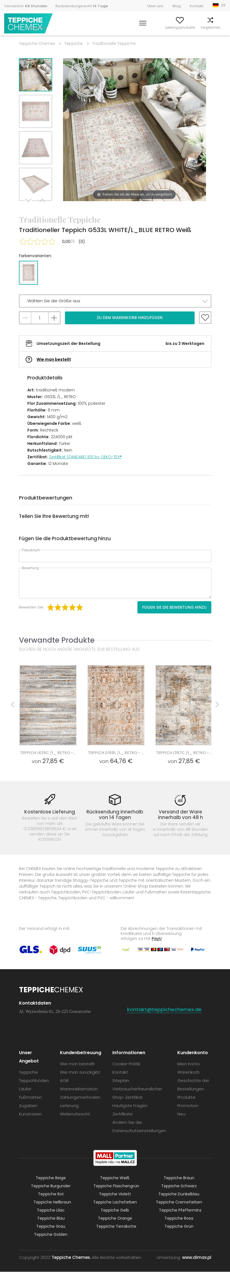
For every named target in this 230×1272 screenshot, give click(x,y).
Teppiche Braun (179, 1178)
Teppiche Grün (178, 1226)
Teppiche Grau (50, 1226)
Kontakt (197, 6)
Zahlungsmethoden (80, 1097)
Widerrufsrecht (75, 1114)
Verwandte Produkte (57, 640)
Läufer (25, 1089)
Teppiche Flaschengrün (116, 1186)
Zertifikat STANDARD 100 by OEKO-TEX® (85, 457)
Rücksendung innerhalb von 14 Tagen (114, 814)
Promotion (187, 1106)
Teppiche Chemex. (71, 1258)
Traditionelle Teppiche (114, 43)
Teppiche (73, 43)
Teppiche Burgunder (51, 1186)
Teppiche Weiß (115, 1178)
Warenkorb (216, 27)
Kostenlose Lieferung (49, 811)
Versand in (25, 6)
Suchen (110, 27)
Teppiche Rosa (178, 1218)
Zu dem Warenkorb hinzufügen (130, 317)
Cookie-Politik (126, 1064)
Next (29, 207)
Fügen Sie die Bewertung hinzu (174, 607)
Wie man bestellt (54, 359)
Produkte (186, 1097)
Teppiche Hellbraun (52, 1202)
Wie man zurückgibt (80, 1072)
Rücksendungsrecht (81, 6)
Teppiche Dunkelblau (178, 1194)
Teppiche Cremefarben (179, 1202)
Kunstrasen (30, 1114)
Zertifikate (122, 1114)
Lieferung (69, 1106)
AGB (64, 1081)
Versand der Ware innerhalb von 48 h (180, 814)
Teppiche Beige (51, 1178)
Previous (42, 207)
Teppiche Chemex (28, 23)
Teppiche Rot (51, 1194)
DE (223, 5)
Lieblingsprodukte (161, 27)
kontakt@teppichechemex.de (164, 1009)
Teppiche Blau (51, 1218)
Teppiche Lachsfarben (115, 1202)
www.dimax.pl (196, 1258)
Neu (181, 1114)
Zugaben (28, 1106)
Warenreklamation (79, 1089)
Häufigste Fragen (129, 1106)
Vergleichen (192, 27)
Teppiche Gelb (115, 1210)
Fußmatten (30, 1097)
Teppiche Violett (115, 1194)
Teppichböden (34, 1081)
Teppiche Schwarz (179, 1186)
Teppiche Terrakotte (116, 1226)
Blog (177, 6)
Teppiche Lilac (51, 1210)
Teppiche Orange (115, 1218)
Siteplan (120, 1081)
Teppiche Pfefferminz (180, 1210)
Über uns (155, 6)
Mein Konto (131, 27)
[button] (115, 301)
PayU (157, 938)
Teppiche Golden (50, 1234)
